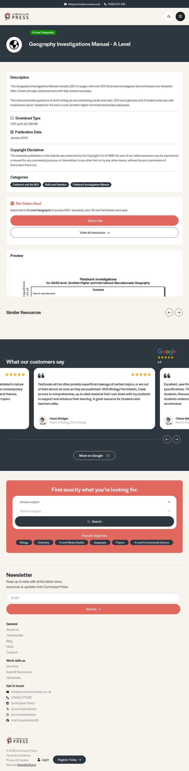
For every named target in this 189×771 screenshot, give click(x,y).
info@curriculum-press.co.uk (84, 4)
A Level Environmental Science (151, 542)
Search (94, 521)
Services (12, 666)
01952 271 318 (116, 4)
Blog (9, 640)
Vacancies (13, 677)
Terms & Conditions (18, 755)
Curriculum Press (23, 703)
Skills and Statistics (56, 184)
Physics (120, 542)
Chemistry (43, 542)
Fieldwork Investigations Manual (91, 184)
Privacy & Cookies (17, 760)
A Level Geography (43, 32)
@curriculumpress (24, 708)
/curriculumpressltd (24, 720)
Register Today (69, 759)
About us (12, 629)
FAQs (10, 646)
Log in (43, 759)
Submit (93, 609)
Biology (24, 542)
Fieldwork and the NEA (26, 184)
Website (21, 765)
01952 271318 (21, 697)
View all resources (95, 232)
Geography (100, 542)
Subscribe (95, 220)
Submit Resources (19, 671)
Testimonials (14, 635)
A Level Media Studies (71, 542)
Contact (12, 652)
